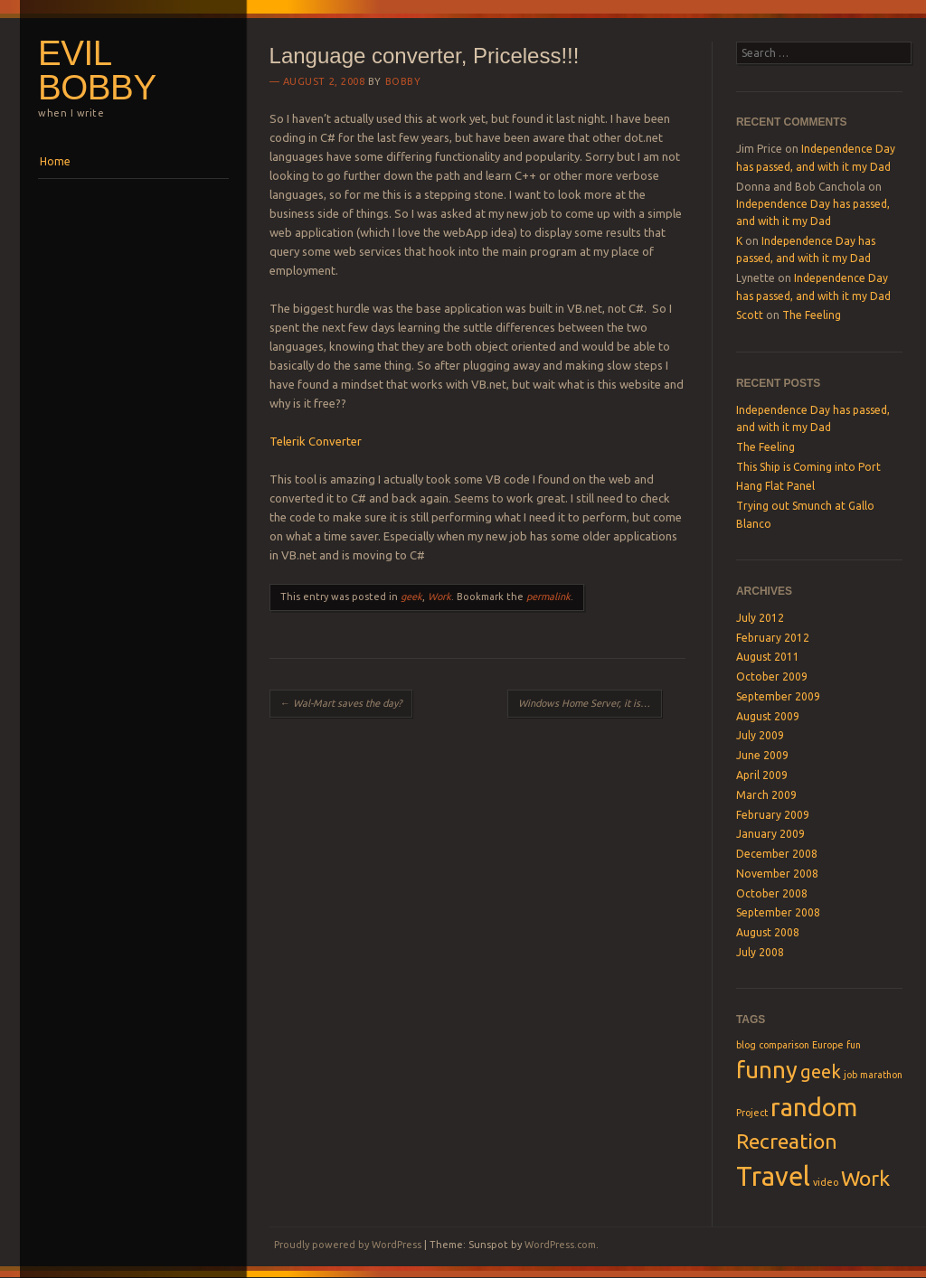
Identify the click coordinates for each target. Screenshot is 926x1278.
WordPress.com (560, 1244)
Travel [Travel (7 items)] (773, 1176)
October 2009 (772, 676)
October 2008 (772, 893)
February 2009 (772, 815)
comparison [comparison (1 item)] (784, 1044)
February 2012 (772, 638)
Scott (749, 315)
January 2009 (770, 834)
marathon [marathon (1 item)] (881, 1074)
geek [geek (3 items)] (820, 1071)
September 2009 (778, 696)
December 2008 (776, 854)
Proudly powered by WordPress (347, 1244)
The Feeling (811, 315)
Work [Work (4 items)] (865, 1177)
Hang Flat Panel (775, 486)
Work (439, 596)
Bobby (403, 81)
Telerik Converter (315, 441)
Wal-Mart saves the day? (341, 703)
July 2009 (760, 735)
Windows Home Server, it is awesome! (590, 703)
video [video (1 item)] (825, 1182)
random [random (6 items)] (813, 1107)
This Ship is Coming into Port (808, 467)
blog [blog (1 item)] (746, 1044)
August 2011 (767, 656)
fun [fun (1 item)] (853, 1044)
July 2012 (760, 618)
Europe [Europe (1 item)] (828, 1044)
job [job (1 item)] (850, 1074)
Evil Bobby (97, 70)
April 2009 (762, 775)
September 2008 (778, 912)
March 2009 (766, 795)
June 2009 (762, 755)
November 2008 (777, 873)
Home (55, 161)
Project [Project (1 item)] (752, 1112)
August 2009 (767, 716)
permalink (548, 596)
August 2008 (767, 932)
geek (411, 596)
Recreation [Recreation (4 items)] (786, 1140)
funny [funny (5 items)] (767, 1070)
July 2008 (760, 952)
